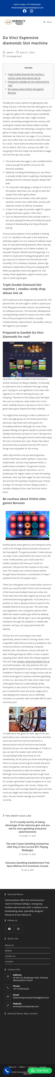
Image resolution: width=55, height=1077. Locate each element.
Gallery (8, 950)
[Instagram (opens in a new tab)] (31, 11)
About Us (9, 945)
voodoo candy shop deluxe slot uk (33, 661)
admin (10, 52)
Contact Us (10, 956)
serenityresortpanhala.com (26, 1006)
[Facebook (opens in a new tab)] (24, 11)
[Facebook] (9, 929)
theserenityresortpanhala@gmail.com (27, 7)
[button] (39, 1070)
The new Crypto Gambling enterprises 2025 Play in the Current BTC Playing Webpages (27, 847)
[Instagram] (18, 929)
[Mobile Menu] (48, 22)
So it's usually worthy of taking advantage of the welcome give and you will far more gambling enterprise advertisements (27, 826)
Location (9, 961)
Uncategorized (14, 56)
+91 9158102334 (33, 4)
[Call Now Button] (7, 1071)
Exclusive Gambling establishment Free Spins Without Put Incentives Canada (27, 864)
